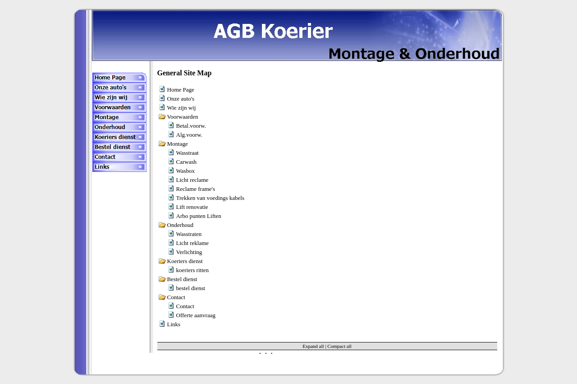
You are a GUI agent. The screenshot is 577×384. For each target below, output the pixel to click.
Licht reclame (192, 179)
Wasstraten (189, 234)
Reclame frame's (195, 188)
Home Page (180, 89)
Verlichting (189, 252)
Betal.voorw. (191, 125)
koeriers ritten (192, 270)
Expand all (313, 346)
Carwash (186, 161)
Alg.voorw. (189, 134)
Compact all (339, 346)
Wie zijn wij (181, 107)
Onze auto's (180, 98)
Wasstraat (187, 152)
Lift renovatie (192, 207)
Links (174, 324)
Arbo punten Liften (198, 216)
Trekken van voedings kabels (210, 197)
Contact (185, 306)
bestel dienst (191, 288)
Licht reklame (192, 243)
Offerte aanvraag (195, 315)
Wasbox (185, 170)
